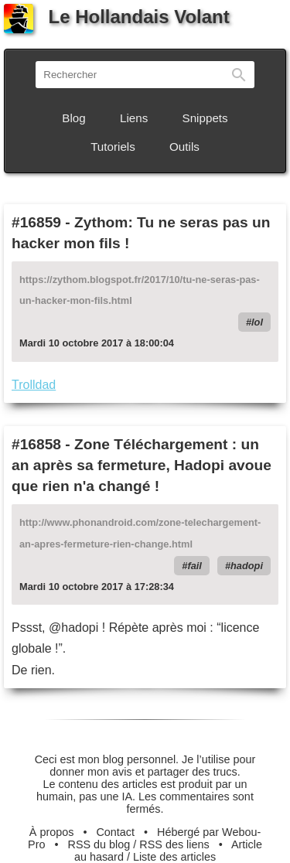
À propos (51, 832)
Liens (134, 118)
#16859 (36, 222)
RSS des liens (174, 844)
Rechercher (238, 74)
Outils (184, 146)
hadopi (246, 565)
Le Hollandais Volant (117, 16)
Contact (115, 832)
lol (257, 322)
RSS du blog (99, 844)
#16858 (36, 444)
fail (194, 565)
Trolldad (34, 384)
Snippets (205, 118)
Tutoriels (112, 146)
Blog (73, 118)
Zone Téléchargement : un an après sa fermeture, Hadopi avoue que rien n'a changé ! (141, 465)
